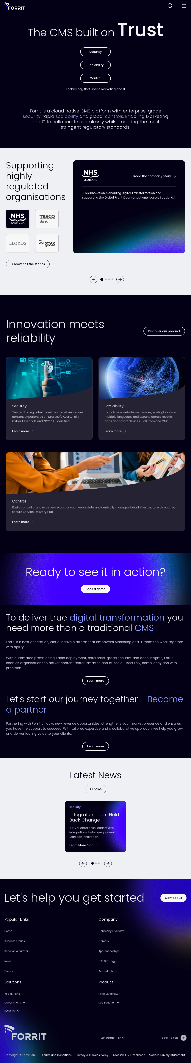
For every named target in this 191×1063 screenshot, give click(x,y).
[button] (48, 1003)
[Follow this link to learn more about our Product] (164, 331)
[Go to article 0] (92, 863)
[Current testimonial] (101, 279)
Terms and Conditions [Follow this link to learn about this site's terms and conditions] (57, 1055)
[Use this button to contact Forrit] (173, 898)
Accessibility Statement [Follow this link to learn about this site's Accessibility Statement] (129, 1055)
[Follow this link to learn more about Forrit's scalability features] (115, 431)
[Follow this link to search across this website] (170, 6)
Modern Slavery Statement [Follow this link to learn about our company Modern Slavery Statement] (167, 1055)
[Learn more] (95, 789)
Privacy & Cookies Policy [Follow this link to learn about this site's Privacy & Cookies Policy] (92, 1055)
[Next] (120, 279)
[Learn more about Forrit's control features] (95, 78)
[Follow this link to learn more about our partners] (95, 746)
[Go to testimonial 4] (112, 279)
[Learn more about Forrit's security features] (95, 51)
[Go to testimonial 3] (109, 279)
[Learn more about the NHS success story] (154, 176)
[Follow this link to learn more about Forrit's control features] (23, 522)
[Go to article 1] (96, 863)
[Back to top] (184, 1038)
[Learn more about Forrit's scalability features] (95, 65)
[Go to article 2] (99, 863)
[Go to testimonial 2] (106, 279)
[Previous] (93, 279)
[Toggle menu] (184, 6)
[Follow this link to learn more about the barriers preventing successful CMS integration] (84, 845)
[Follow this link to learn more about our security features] (23, 431)
